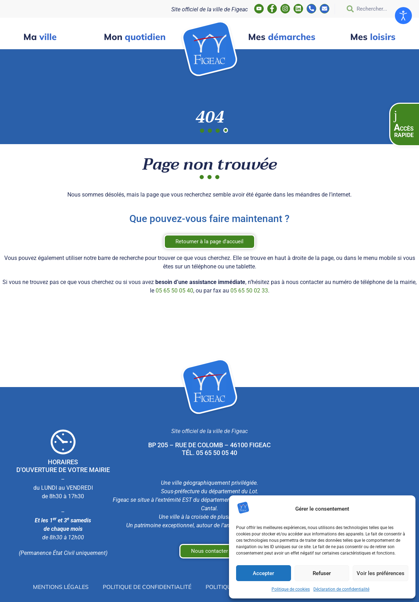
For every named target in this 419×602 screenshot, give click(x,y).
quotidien (135, 36)
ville (40, 36)
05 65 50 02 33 (249, 290)
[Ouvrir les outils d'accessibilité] (403, 15)
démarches (281, 36)
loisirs (373, 36)
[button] (404, 124)
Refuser (322, 573)
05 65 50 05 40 (174, 290)
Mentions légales (61, 586)
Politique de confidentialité (147, 586)
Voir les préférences (380, 573)
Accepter (263, 573)
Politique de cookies (291, 589)
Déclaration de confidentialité (341, 589)
